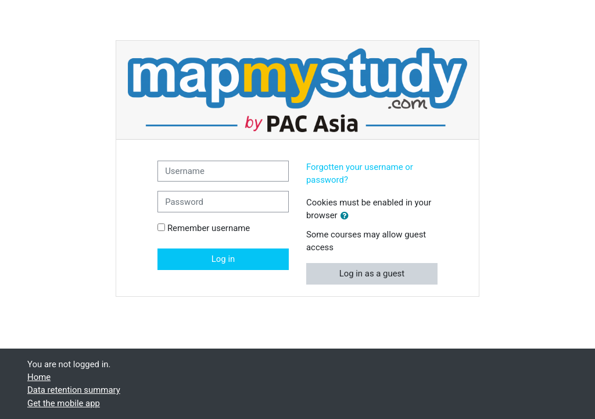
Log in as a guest (372, 273)
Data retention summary (73, 390)
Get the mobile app (63, 403)
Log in (223, 259)
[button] (346, 216)
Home (39, 377)
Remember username (208, 228)
